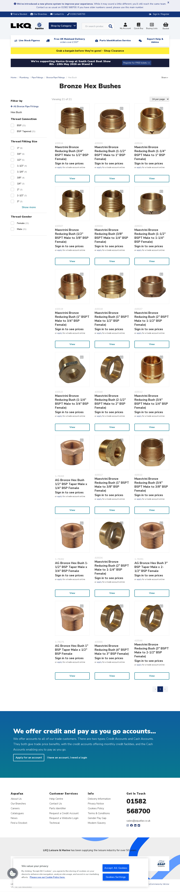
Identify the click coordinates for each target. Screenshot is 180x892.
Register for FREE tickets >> (136, 62)
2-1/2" (22, 195)
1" (19, 148)
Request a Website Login (63, 818)
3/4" (20, 154)
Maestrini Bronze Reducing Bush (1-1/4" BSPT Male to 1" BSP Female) (150, 153)
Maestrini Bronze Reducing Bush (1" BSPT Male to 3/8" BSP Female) (112, 485)
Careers (15, 808)
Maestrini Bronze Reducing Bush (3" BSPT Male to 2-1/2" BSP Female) (151, 650)
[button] (12, 873)
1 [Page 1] (160, 689)
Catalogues (17, 813)
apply (59, 167)
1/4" (20, 183)
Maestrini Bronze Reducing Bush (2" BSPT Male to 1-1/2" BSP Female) (151, 319)
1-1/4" (22, 171)
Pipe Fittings (37, 77)
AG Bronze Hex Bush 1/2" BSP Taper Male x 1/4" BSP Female (71, 484)
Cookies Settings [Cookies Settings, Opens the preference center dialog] (116, 877)
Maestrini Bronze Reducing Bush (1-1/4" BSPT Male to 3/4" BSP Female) (72, 402)
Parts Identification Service (115, 40)
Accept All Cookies (115, 868)
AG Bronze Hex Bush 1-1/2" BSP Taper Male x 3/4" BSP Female (71, 567)
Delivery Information (99, 798)
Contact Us (55, 803)
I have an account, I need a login (67, 757)
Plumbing (24, 77)
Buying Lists (152, 26)
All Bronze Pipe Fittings (25, 106)
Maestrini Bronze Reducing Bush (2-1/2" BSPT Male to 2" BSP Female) (110, 402)
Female (23, 223)
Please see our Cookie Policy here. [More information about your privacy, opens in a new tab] (47, 877)
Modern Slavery (97, 823)
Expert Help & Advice (155, 41)
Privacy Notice (96, 803)
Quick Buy (138, 26)
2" (19, 189)
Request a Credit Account (64, 813)
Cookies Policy (96, 808)
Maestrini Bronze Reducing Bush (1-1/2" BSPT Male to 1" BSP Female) (110, 153)
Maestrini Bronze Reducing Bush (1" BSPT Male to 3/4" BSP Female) (72, 319)
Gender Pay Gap (97, 818)
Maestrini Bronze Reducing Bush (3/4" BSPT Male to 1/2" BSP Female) (72, 153)
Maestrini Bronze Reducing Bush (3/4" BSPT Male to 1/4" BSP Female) (151, 402)
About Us (16, 798)
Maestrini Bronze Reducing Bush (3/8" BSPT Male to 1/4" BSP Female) (111, 236)
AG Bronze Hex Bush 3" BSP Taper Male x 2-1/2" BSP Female (151, 567)
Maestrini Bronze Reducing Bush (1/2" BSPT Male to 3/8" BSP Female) (72, 236)
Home (13, 77)
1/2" (20, 159)
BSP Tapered (26, 131)
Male (21, 229)
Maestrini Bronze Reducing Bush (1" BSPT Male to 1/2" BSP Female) (112, 319)
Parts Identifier (57, 808)
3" (19, 201)
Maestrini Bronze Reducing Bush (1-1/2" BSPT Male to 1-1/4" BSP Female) (150, 236)
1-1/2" (22, 165)
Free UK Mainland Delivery (69, 41)
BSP (21, 125)
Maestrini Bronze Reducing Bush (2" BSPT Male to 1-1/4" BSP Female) (112, 568)
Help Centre (56, 798)
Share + (164, 77)
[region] (80, 872)
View (72, 178)
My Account (125, 26)
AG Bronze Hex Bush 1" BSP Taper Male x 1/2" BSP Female (71, 650)
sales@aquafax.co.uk (138, 821)
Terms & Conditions (99, 813)
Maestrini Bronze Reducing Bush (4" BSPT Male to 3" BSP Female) (112, 650)
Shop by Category (63, 25)
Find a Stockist (19, 14)
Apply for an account (29, 757)
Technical (54, 823)
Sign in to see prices (69, 163)
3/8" (20, 177)
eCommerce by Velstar (159, 884)
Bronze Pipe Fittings (55, 77)
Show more (29, 207)
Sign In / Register (161, 14)
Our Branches (38, 14)
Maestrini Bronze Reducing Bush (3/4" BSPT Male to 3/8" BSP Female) (151, 485)
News (14, 818)
